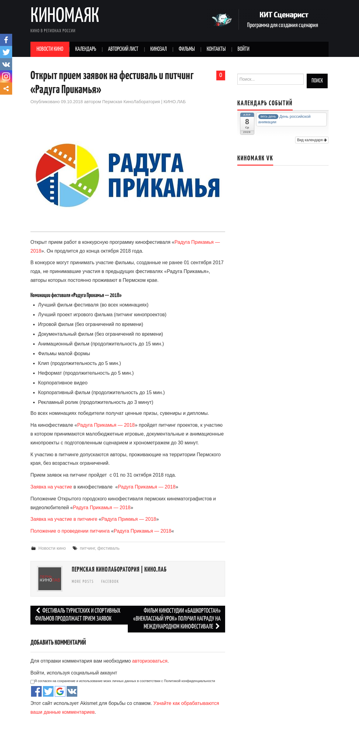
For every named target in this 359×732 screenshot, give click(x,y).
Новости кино (50, 49)
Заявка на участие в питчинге (63, 519)
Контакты (216, 49)
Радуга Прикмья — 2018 (128, 519)
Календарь (85, 49)
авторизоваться (149, 661)
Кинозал (158, 49)
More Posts (83, 582)
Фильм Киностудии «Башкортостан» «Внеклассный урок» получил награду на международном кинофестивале (177, 619)
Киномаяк (64, 16)
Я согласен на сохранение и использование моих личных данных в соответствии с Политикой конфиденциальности (122, 681)
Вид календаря (312, 140)
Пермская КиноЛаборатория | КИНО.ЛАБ (144, 101)
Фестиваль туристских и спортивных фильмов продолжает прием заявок (77, 615)
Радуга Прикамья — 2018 (106, 425)
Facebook (110, 582)
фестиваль (108, 548)
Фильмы (187, 49)
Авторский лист (123, 49)
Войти (243, 49)
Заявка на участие (51, 486)
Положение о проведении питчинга (70, 531)
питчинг (87, 548)
